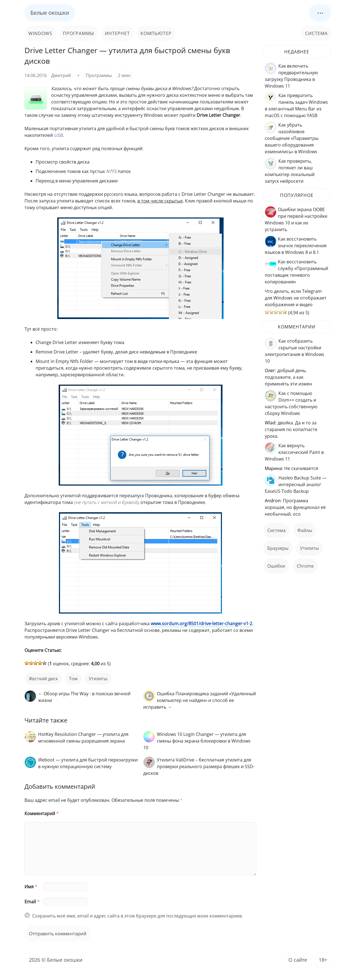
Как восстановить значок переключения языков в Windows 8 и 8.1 (296, 245)
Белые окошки (49, 12)
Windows (40, 33)
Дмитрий (61, 75)
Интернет (117, 33)
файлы (304, 530)
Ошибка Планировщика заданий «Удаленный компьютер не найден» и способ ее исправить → (199, 700)
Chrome (305, 566)
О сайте (297, 959)
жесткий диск (43, 679)
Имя (30, 887)
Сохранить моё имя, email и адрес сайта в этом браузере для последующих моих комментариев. (137, 916)
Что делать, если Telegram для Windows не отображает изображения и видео (296, 298)
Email (31, 902)
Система (316, 33)
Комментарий (41, 813)
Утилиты (98, 679)
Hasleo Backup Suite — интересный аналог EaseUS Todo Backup (296, 484)
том (73, 679)
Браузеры (277, 548)
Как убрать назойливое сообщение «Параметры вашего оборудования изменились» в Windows (291, 138)
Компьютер (156, 33)
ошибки (276, 566)
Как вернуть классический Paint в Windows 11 (294, 452)
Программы (78, 33)
